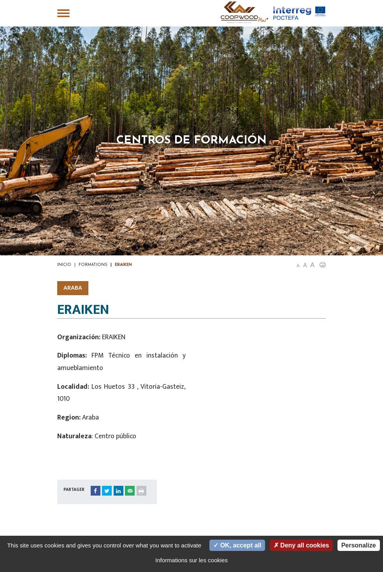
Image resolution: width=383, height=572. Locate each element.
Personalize (358, 545)
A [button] (298, 266)
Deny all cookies (301, 545)
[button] (323, 264)
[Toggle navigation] (63, 14)
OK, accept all (237, 545)
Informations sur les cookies (191, 560)
